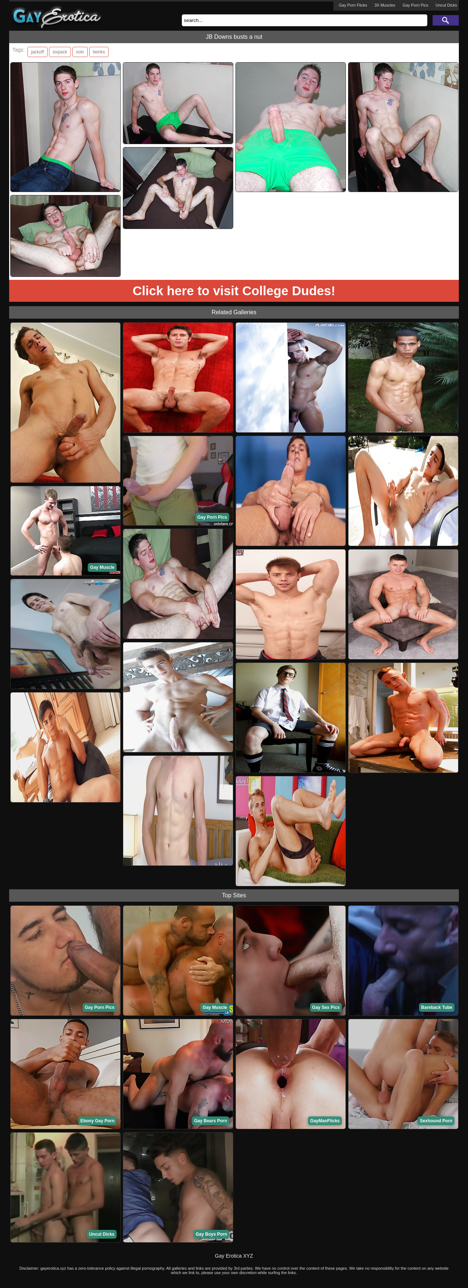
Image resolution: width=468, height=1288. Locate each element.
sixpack (60, 52)
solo (80, 52)
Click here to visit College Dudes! (234, 290)
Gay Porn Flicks (353, 5)
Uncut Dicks (446, 5)
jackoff (37, 52)
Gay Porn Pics (415, 5)
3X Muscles (384, 5)
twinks (99, 52)
